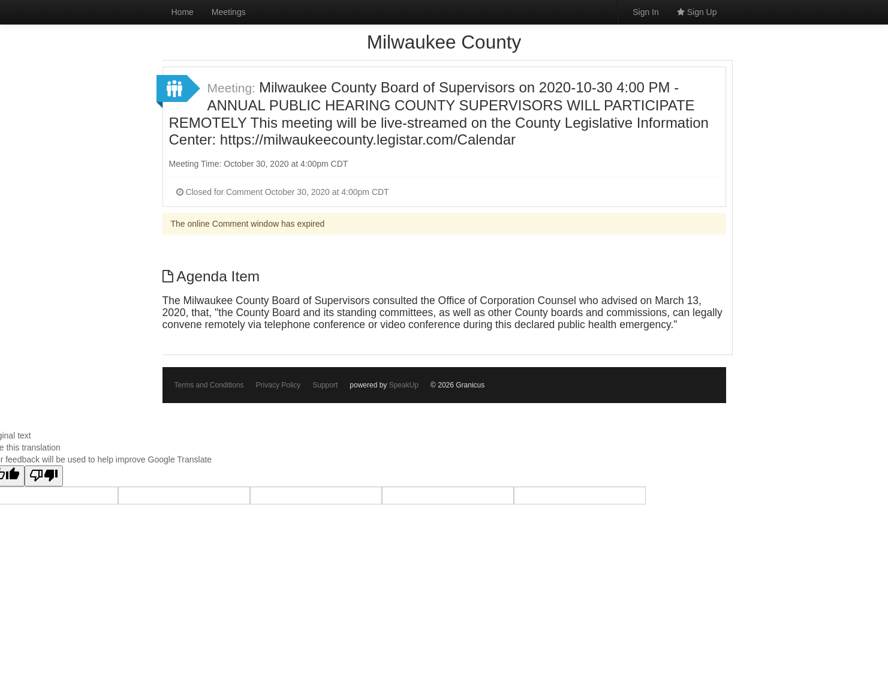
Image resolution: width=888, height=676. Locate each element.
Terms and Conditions (209, 385)
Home (182, 12)
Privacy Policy (278, 385)
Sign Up (697, 12)
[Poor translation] (44, 475)
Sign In (646, 12)
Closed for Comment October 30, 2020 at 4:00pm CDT (282, 192)
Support (325, 385)
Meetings (229, 12)
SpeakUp (404, 385)
